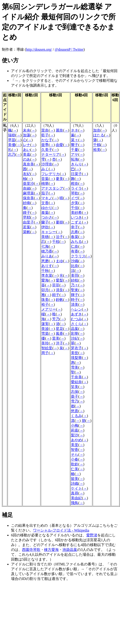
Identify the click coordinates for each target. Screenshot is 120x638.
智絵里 (46, 348)
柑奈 (74, 183)
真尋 (74, 493)
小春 (74, 459)
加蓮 (26, 135)
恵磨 (45, 261)
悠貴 (74, 411)
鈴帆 (59, 300)
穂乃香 (46, 251)
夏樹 (59, 222)
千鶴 (96, 145)
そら (74, 454)
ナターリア (50, 154)
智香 (74, 450)
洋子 (59, 343)
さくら (76, 324)
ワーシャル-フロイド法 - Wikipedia (61, 530)
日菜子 (76, 174)
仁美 (74, 469)
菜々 (74, 140)
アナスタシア (52, 188)
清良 (59, 290)
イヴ (74, 198)
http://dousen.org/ (39, 49)
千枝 (55, 242)
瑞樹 (11, 135)
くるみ (76, 416)
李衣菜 (46, 275)
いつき (76, 217)
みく (45, 169)
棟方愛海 (51, 550)
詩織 (74, 483)
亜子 (74, 396)
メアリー (48, 309)
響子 (74, 145)
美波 (45, 329)
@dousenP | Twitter (69, 49)
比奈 (74, 266)
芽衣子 (76, 348)
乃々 (74, 285)
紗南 (26, 203)
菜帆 (26, 232)
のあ (26, 159)
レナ (26, 145)
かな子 (46, 140)
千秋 (45, 271)
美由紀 (76, 498)
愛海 (45, 280)
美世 (74, 353)
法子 (59, 237)
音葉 (45, 179)
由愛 (59, 145)
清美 (74, 304)
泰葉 (45, 213)
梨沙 (74, 435)
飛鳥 (74, 503)
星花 (59, 329)
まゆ (59, 261)
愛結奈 (76, 382)
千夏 (74, 150)
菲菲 (55, 285)
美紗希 (76, 213)
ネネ (74, 130)
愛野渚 (91, 535)
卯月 (45, 290)
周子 (45, 353)
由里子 (28, 222)
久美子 (46, 150)
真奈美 (28, 164)
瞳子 (26, 213)
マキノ (46, 198)
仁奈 (74, 246)
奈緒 (26, 188)
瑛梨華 (76, 358)
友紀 (26, 174)
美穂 (45, 237)
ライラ (76, 188)
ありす (46, 266)
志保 (74, 392)
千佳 (74, 208)
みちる (76, 242)
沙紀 (74, 338)
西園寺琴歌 (31, 550)
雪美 (74, 367)
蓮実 (45, 324)
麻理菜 (28, 193)
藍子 (45, 135)
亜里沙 (28, 183)
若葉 (26, 227)
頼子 (55, 295)
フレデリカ (50, 174)
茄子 (45, 193)
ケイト (76, 488)
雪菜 (45, 333)
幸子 (74, 227)
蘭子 (45, 222)
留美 (74, 479)
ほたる (98, 135)
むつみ (76, 319)
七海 (45, 246)
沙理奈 (46, 164)
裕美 (96, 150)
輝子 (74, 295)
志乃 (11, 154)
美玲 (45, 343)
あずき (76, 314)
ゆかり (46, 208)
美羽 (74, 275)
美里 (74, 445)
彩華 (74, 333)
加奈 (96, 130)
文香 (45, 203)
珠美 (45, 300)
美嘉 (26, 154)
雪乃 (74, 401)
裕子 (45, 304)
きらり (76, 164)
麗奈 (59, 130)
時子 (74, 300)
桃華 (45, 183)
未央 (26, 130)
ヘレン (76, 309)
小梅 (74, 425)
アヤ (74, 154)
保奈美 (28, 198)
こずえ (76, 222)
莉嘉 (74, 430)
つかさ (46, 217)
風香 (59, 333)
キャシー (48, 232)
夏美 (59, 179)
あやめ (76, 440)
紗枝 (74, 280)
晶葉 (74, 329)
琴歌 (74, 193)
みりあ (46, 256)
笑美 (74, 387)
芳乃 (55, 319)
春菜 (74, 237)
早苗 (11, 140)
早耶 (26, 217)
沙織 (74, 261)
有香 (74, 251)
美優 (11, 145)
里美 (55, 338)
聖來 (74, 290)
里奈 (45, 130)
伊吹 (45, 227)
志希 (74, 232)
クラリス (78, 256)
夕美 (74, 203)
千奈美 (76, 377)
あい (26, 150)
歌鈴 (74, 464)
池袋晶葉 (69, 550)
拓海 (74, 159)
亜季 (45, 145)
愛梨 (59, 280)
